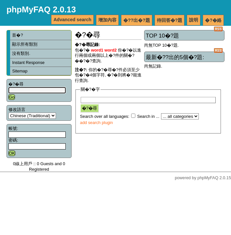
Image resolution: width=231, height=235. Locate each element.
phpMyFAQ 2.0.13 (41, 9)
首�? (17, 35)
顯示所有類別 (24, 44)
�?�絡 (213, 20)
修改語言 (16, 109)
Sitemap (19, 71)
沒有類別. (21, 53)
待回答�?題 (170, 20)
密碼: (13, 140)
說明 (193, 20)
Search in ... (148, 116)
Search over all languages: (104, 116)
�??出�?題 (136, 20)
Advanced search (72, 19)
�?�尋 (15, 84)
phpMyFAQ (207, 177)
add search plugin (96, 122)
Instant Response (28, 62)
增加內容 (107, 20)
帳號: (13, 128)
